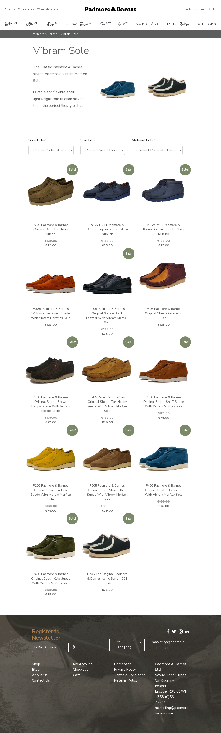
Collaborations (26, 9)
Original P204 (11, 24)
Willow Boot (85, 24)
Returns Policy (125, 680)
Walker (141, 24)
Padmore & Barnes (44, 34)
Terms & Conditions (129, 674)
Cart (211, 9)
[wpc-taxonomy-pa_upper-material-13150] (157, 150)
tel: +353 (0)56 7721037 (129, 645)
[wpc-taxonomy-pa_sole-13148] (51, 150)
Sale (200, 24)
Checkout (80, 669)
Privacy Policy (125, 669)
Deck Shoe (154, 24)
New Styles (184, 24)
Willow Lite (105, 24)
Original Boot (31, 24)
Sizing (211, 24)
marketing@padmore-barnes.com (169, 645)
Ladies (171, 24)
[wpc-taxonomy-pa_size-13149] (102, 150)
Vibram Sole (123, 24)
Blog (36, 669)
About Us (10, 9)
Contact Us (191, 9)
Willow (71, 24)
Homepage (123, 663)
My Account (82, 663)
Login (203, 9)
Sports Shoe (51, 24)
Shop (36, 663)
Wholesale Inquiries (48, 9)
